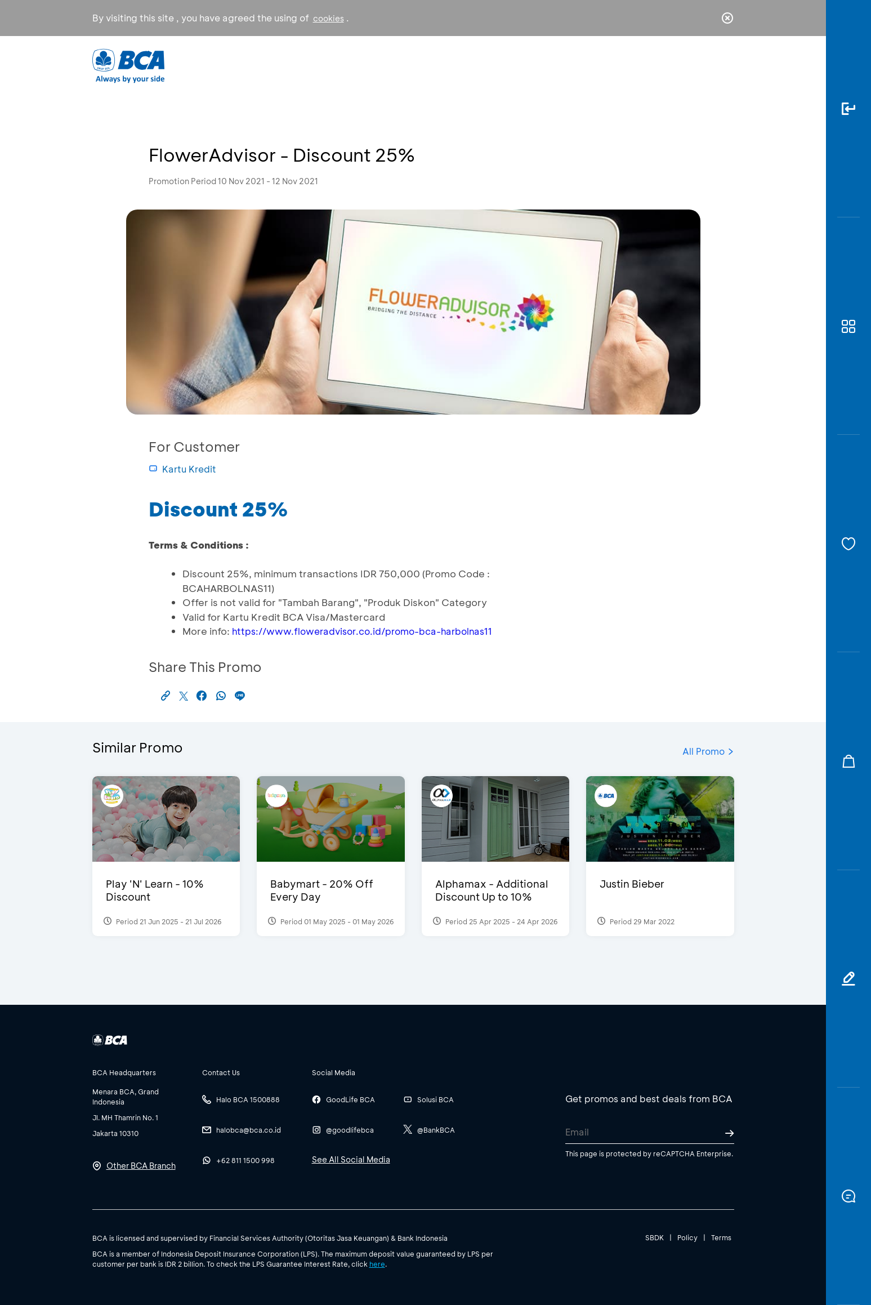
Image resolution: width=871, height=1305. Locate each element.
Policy (687, 1237)
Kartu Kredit (182, 469)
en (724, 65)
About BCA (477, 65)
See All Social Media (351, 1159)
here (377, 1263)
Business (398, 65)
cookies (328, 18)
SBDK (654, 1237)
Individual (322, 65)
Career (553, 65)
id (703, 65)
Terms (721, 1237)
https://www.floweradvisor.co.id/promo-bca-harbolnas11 (362, 631)
